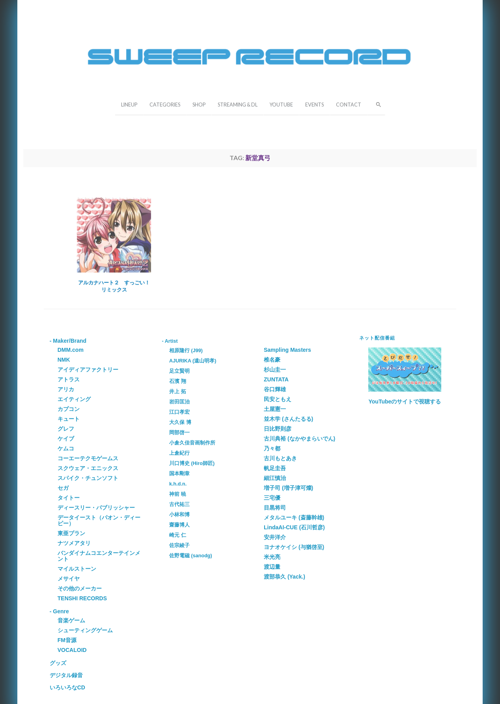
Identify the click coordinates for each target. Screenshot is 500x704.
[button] (376, 104)
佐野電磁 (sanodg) (190, 555)
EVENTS (314, 105)
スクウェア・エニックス (88, 468)
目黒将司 (275, 507)
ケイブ (66, 438)
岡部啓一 (179, 432)
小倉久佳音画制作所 (192, 443)
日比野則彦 (277, 429)
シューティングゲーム (85, 630)
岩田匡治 (179, 402)
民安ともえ (277, 399)
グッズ (58, 663)
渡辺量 (272, 567)
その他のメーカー (80, 588)
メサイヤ (69, 578)
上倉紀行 (179, 453)
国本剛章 (179, 473)
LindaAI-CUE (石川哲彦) (294, 527)
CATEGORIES (164, 105)
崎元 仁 (177, 535)
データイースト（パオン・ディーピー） (99, 520)
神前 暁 (177, 494)
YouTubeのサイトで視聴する (405, 401)
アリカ (66, 389)
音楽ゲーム (71, 620)
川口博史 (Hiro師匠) (192, 463)
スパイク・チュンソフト (88, 478)
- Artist (170, 341)
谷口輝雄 (275, 389)
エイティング (74, 399)
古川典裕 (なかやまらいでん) (299, 438)
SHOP (198, 105)
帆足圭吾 (275, 468)
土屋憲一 (275, 409)
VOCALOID (72, 650)
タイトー (69, 498)
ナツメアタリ (74, 543)
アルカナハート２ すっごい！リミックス (114, 286)
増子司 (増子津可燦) (288, 488)
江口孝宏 (179, 412)
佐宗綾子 (179, 545)
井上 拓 (177, 391)
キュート (69, 419)
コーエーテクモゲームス (88, 458)
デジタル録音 (66, 675)
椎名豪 (272, 360)
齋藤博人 (179, 525)
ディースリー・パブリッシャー (96, 507)
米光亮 (272, 557)
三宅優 (272, 498)
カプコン (69, 409)
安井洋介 (275, 537)
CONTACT (348, 105)
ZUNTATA (276, 379)
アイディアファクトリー (88, 369)
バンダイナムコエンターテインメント (99, 556)
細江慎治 (275, 478)
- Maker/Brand (68, 341)
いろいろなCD (67, 687)
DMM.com (71, 350)
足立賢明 (179, 371)
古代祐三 (179, 504)
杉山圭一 (275, 369)
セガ (63, 488)
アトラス (69, 379)
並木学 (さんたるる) (288, 419)
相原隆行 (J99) (186, 350)
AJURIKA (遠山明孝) (192, 361)
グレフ (66, 429)
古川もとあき (280, 458)
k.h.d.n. (178, 484)
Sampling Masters (287, 350)
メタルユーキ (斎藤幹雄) (294, 517)
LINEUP (129, 105)
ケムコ (66, 448)
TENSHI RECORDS (82, 598)
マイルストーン (77, 569)
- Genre (59, 611)
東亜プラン (71, 533)
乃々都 (272, 448)
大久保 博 (180, 422)
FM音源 (67, 640)
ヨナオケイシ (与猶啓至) (294, 547)
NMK (64, 360)
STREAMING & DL (237, 105)
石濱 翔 (177, 381)
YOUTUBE (281, 105)
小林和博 (179, 514)
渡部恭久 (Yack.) (284, 576)
